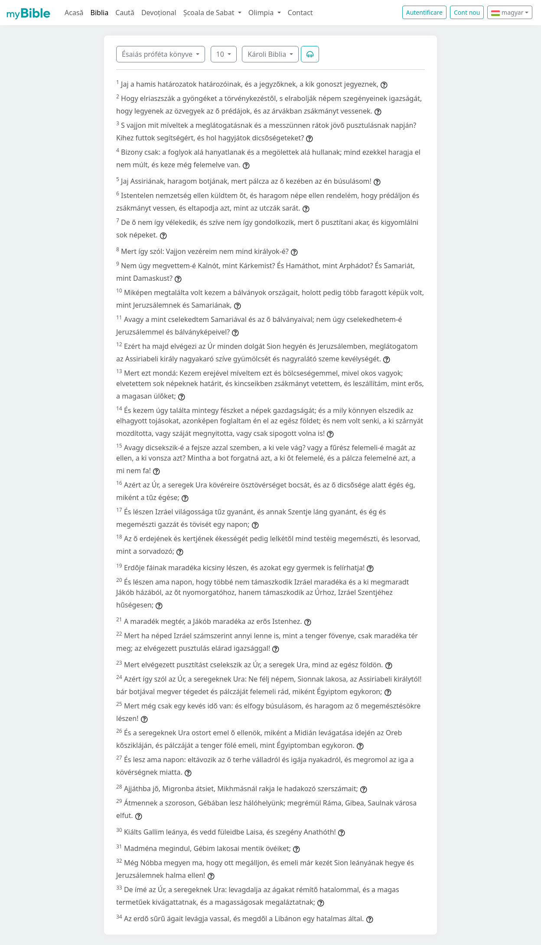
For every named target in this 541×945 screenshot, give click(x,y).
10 (221, 54)
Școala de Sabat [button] (209, 12)
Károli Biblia (268, 54)
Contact (300, 12)
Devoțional (158, 12)
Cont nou (467, 12)
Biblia (100, 12)
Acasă (74, 12)
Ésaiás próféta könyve (158, 54)
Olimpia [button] (262, 12)
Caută (124, 12)
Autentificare (424, 12)
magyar (507, 12)
